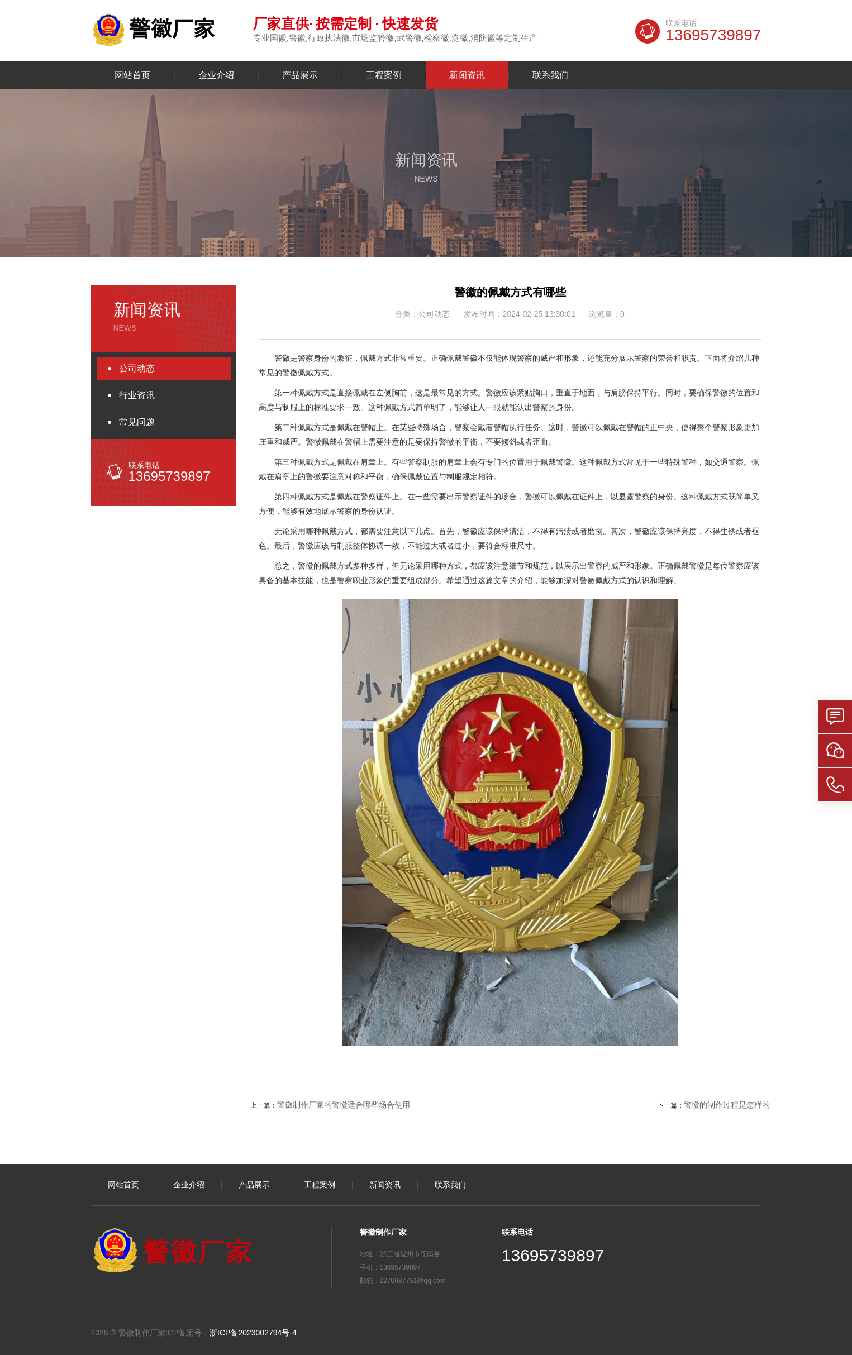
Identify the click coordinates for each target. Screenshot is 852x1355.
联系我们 (550, 75)
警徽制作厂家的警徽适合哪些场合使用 (343, 1104)
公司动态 (137, 368)
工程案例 (384, 75)
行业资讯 (137, 395)
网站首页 (132, 75)
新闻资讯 (467, 75)
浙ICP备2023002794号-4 (253, 1332)
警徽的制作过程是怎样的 (727, 1104)
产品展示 (300, 75)
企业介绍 (216, 75)
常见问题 (137, 422)
